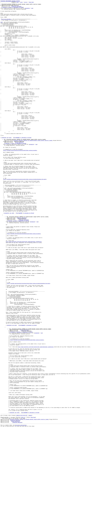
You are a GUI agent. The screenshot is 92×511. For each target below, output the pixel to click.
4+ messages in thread (25, 164)
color (23, 2)
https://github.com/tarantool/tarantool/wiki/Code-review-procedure (20, 180)
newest (30, 497)
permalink (27, 9)
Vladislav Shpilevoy (16, 7)
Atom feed (33, 2)
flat (15, 164)
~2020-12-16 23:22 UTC (21, 497)
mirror (27, 2)
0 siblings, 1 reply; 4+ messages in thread (12, 8)
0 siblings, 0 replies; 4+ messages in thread (21, 397)
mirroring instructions (21, 508)
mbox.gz (23, 499)
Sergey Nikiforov (19, 170)
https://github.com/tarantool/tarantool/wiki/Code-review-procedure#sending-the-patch (24, 214)
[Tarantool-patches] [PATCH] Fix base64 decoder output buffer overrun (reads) (33, 168)
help (20, 2)
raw (32, 9)
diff (2, 26)
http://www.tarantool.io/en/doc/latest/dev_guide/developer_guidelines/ (24, 289)
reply (10, 164)
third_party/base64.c (6, 22)
